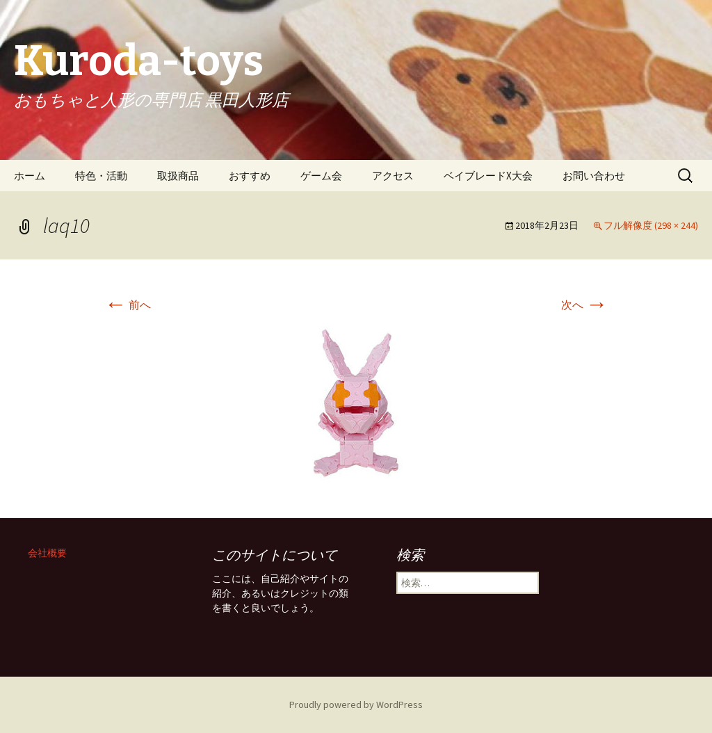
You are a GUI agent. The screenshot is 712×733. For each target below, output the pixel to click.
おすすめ (249, 175)
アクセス (393, 175)
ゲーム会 (321, 175)
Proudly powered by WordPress (356, 704)
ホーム (29, 175)
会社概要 (47, 553)
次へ (584, 305)
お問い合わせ (594, 175)
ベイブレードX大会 (488, 175)
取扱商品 (178, 175)
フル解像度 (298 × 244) (651, 225)
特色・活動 (101, 175)
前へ (127, 305)
